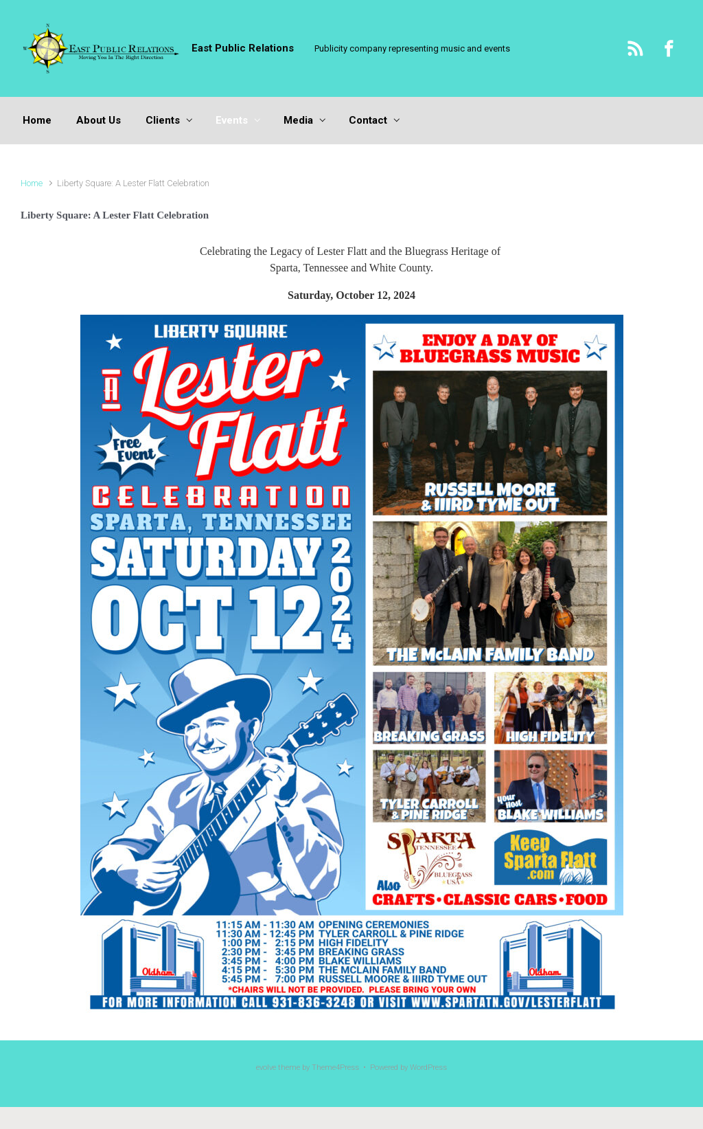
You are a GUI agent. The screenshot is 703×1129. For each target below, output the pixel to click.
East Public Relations (243, 48)
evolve (266, 1067)
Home (32, 183)
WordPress (428, 1067)
